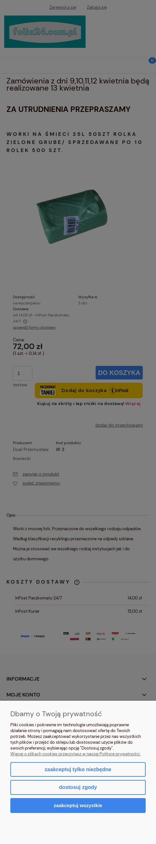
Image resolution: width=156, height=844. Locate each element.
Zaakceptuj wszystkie (78, 805)
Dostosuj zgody (78, 787)
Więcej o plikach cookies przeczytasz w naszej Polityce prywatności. (75, 754)
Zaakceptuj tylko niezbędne (78, 769)
